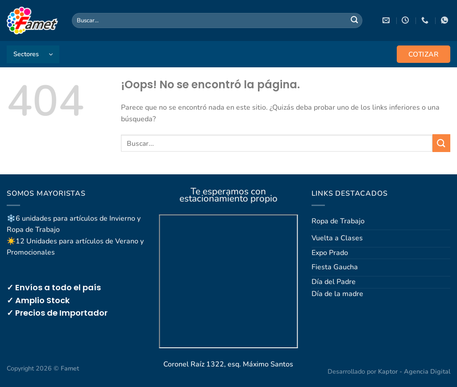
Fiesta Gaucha (335, 267)
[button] (33, 54)
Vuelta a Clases (337, 238)
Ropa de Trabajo (338, 221)
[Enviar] (354, 20)
